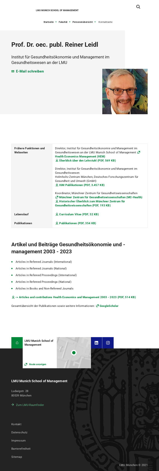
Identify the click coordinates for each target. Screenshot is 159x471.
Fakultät (63, 22)
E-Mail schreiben (30, 71)
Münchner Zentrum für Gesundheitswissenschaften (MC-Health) (100, 197)
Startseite (49, 22)
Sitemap (16, 457)
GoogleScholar (109, 306)
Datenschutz (19, 432)
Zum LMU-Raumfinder (30, 405)
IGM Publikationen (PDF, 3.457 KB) (82, 185)
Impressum (18, 440)
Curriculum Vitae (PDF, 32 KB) (79, 214)
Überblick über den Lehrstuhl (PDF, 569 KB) (87, 160)
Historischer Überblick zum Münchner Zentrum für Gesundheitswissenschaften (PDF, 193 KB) (90, 203)
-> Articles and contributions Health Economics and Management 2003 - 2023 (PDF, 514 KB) (75, 297)
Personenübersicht (83, 22)
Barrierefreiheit (20, 448)
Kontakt (16, 424)
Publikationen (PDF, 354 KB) (77, 223)
